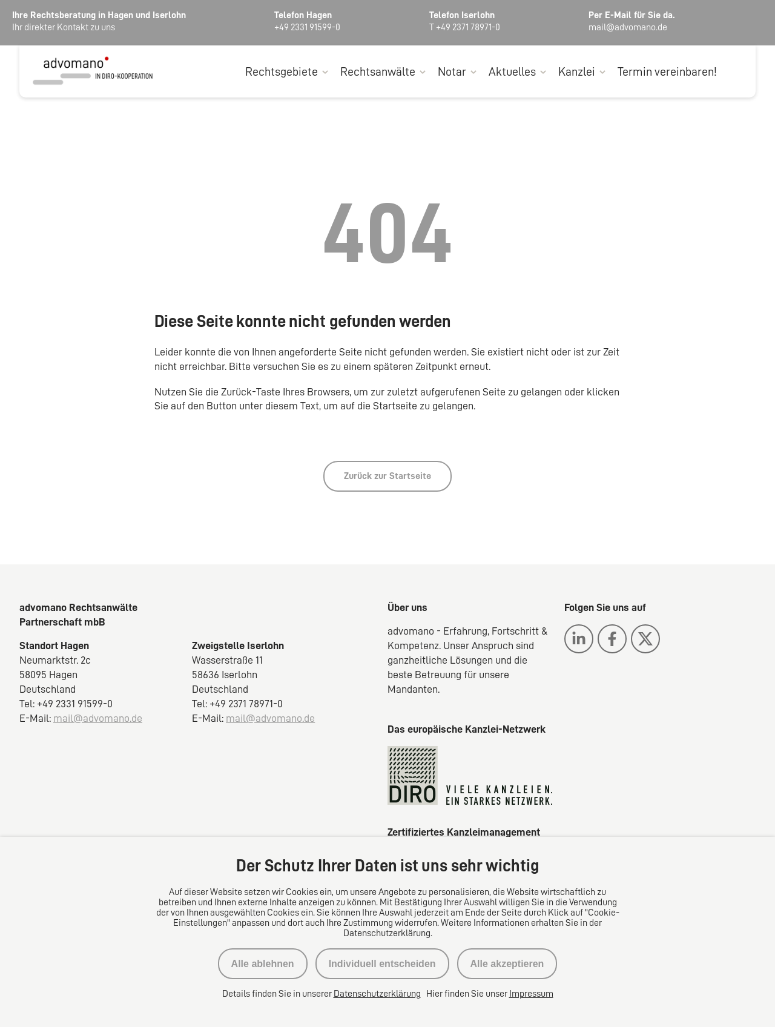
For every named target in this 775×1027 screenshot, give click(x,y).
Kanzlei (576, 71)
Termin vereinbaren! (667, 71)
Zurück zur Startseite (387, 476)
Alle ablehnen (262, 964)
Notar (452, 71)
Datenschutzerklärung (377, 994)
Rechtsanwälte (377, 71)
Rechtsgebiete (281, 71)
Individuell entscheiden (382, 964)
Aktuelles (512, 71)
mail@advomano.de (97, 718)
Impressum (531, 994)
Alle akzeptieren (507, 964)
